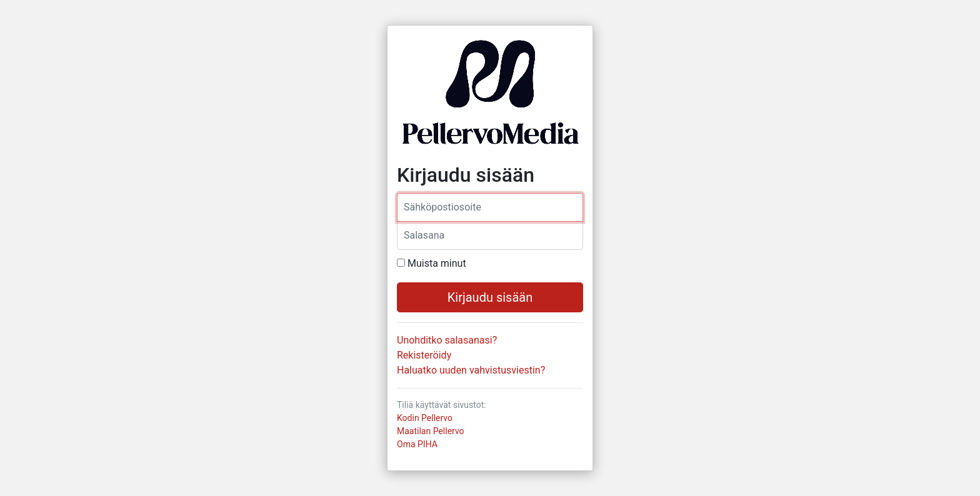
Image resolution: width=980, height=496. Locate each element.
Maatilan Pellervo (430, 431)
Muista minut (437, 263)
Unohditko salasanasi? (447, 340)
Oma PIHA (417, 444)
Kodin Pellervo (424, 418)
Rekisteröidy (424, 355)
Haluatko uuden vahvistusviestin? (471, 370)
